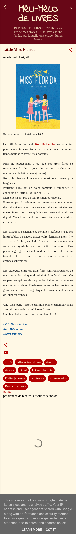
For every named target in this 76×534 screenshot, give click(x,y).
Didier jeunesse (15, 378)
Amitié (50, 362)
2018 (8, 362)
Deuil (23, 370)
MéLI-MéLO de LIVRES (38, 14)
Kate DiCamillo (45, 144)
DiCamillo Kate (42, 370)
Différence (37, 378)
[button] (70, 50)
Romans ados (58, 378)
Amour (9, 370)
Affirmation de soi (29, 362)
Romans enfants (15, 386)
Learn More (32, 530)
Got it (51, 530)
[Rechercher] (70, 8)
